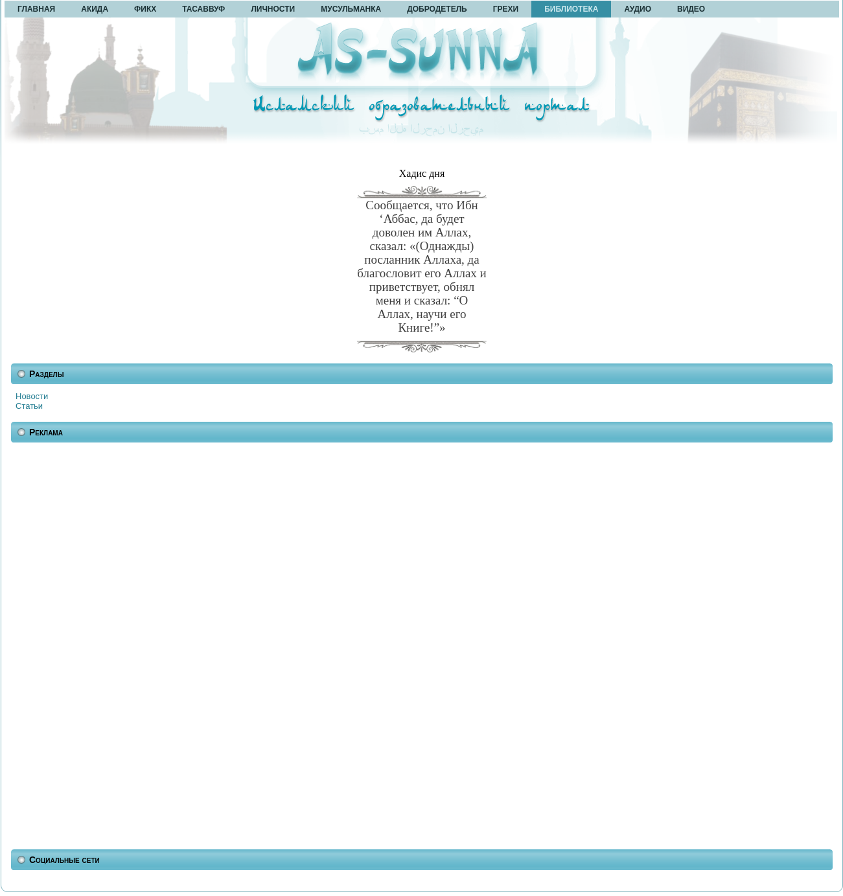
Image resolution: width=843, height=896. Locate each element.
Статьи (29, 406)
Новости (32, 396)
